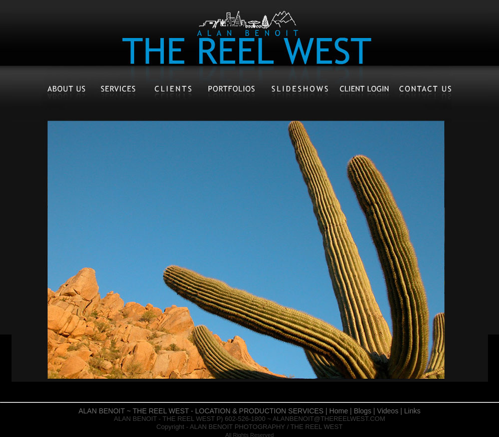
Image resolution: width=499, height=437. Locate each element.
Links (412, 411)
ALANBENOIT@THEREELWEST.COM (328, 418)
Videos (388, 411)
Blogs (362, 411)
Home (338, 411)
